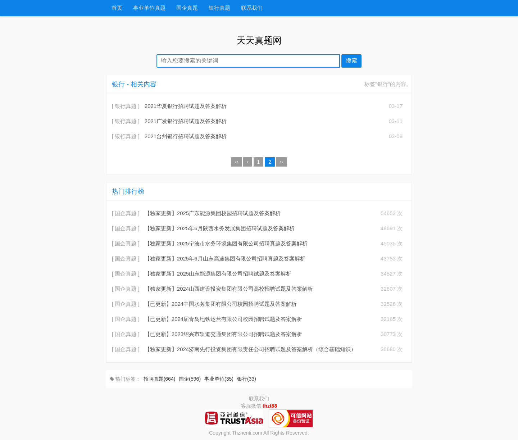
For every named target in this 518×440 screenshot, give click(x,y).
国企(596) (190, 379)
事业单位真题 (149, 8)
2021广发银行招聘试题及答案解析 (186, 121)
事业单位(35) (218, 379)
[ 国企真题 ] (126, 213)
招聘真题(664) (160, 379)
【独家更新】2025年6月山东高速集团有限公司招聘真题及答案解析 (225, 258)
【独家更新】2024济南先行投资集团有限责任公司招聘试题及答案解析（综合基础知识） (250, 349)
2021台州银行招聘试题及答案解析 (186, 136)
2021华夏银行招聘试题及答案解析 (186, 106)
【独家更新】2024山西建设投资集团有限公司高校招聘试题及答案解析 (229, 289)
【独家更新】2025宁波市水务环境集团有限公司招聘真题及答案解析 (226, 243)
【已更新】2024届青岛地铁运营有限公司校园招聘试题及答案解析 (223, 319)
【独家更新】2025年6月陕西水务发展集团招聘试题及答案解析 (220, 228)
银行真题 (219, 8)
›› (281, 162)
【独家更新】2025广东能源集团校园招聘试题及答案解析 (213, 213)
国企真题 (187, 8)
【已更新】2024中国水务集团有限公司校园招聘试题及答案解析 (221, 304)
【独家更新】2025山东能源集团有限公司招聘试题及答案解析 (218, 274)
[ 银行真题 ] (126, 106)
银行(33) (246, 379)
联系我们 (252, 8)
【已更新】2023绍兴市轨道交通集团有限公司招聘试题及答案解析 (223, 334)
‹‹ (236, 162)
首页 (117, 8)
